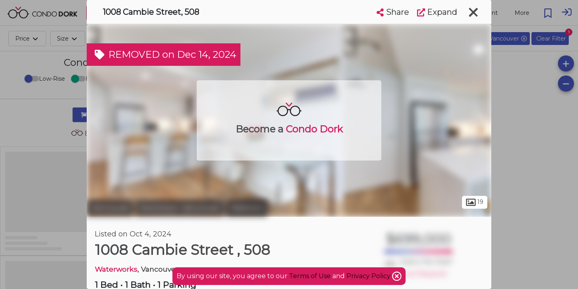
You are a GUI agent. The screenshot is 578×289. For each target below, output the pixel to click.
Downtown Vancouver (179, 208)
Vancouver (110, 208)
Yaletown (246, 208)
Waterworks (116, 269)
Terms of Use (310, 276)
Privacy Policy (369, 276)
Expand (437, 12)
